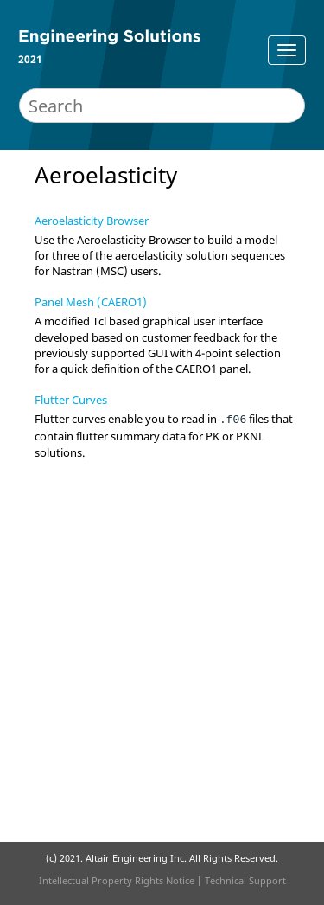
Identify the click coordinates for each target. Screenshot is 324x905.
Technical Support (245, 880)
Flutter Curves (71, 400)
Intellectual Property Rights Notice (116, 880)
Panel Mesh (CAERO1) (91, 302)
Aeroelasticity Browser (92, 220)
